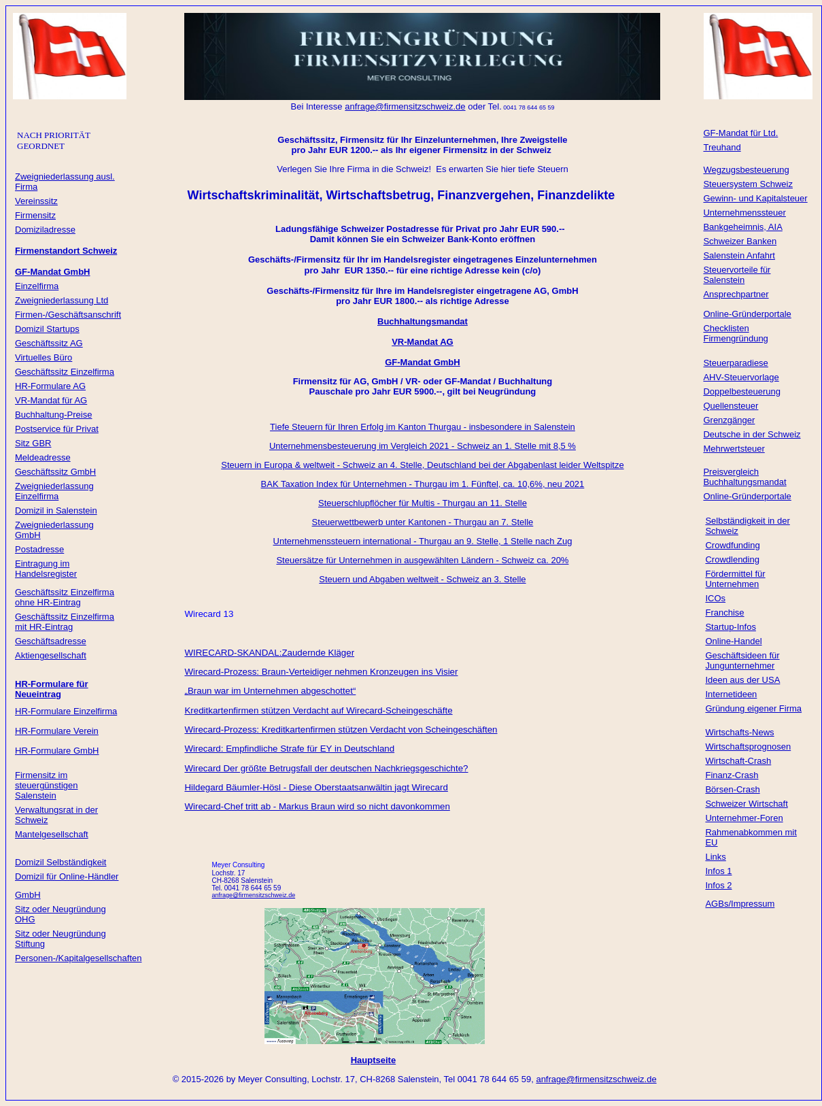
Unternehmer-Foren (744, 818)
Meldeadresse (43, 457)
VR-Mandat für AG (51, 400)
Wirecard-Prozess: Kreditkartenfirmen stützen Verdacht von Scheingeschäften (340, 729)
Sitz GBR (33, 443)
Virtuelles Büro (43, 357)
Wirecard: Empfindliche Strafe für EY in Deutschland (289, 748)
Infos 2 (718, 885)
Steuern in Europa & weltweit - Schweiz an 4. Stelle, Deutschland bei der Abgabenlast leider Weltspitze (422, 465)
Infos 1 (718, 871)
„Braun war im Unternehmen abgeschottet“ (270, 691)
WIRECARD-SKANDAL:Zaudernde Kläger (269, 653)
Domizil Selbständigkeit (60, 862)
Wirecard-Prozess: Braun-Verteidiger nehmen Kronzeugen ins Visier (321, 672)
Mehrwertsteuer (733, 448)
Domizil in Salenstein (56, 510)
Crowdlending (732, 559)
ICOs (715, 598)
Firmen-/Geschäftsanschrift (68, 314)
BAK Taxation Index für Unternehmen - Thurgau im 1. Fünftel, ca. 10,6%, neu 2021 (423, 484)
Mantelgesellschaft (51, 834)
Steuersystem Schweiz (748, 184)
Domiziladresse (45, 229)
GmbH (28, 895)
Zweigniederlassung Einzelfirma (54, 491)
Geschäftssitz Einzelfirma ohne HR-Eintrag (64, 597)
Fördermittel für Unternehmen (735, 579)
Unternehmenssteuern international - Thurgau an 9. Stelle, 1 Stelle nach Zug (422, 541)
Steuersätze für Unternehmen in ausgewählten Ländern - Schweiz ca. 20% (422, 560)
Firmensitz (35, 215)
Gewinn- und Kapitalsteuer (755, 198)
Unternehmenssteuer (744, 212)
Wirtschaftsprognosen (748, 746)
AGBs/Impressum (739, 904)
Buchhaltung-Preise (53, 414)
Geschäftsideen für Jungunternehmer (742, 660)
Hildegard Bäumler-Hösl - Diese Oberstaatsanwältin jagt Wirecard (315, 787)
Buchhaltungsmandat (422, 321)
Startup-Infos (730, 627)
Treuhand (721, 147)
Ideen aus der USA (742, 680)
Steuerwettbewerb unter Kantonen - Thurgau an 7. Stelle (423, 522)
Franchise (724, 612)
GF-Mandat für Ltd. (740, 133)
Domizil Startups (47, 329)
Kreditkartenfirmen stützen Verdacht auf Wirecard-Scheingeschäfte (318, 710)
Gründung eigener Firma (753, 708)
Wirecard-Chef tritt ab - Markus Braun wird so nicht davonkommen (316, 806)
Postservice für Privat (57, 429)
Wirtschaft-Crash (738, 761)
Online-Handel (733, 641)
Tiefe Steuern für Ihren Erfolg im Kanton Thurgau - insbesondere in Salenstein (422, 427)
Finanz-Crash (731, 775)
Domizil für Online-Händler (66, 876)
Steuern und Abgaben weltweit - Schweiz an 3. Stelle (422, 579)
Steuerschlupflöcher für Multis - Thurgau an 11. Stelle (422, 503)
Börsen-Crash (732, 789)
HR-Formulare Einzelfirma (66, 711)
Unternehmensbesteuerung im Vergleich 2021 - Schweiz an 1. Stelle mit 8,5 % (422, 446)
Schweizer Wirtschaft (746, 804)
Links (715, 857)
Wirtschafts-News (739, 732)
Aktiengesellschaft (50, 655)
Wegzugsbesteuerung (746, 170)
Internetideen (731, 694)
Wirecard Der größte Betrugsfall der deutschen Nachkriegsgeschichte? (326, 768)
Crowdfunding (732, 545)
